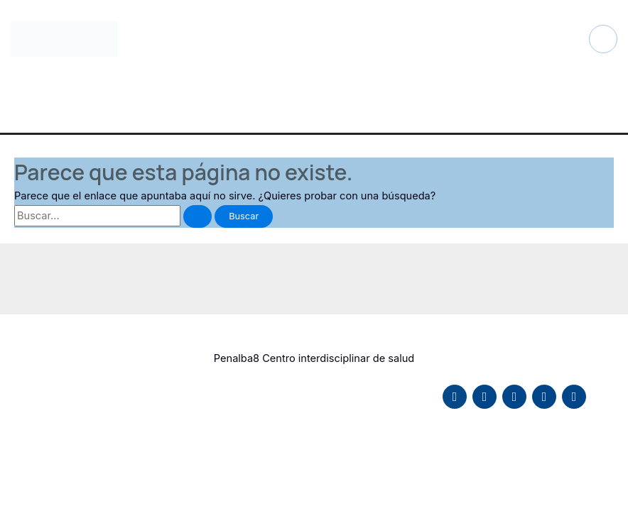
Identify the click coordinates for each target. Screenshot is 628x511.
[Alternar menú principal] (603, 39)
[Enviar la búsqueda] (197, 217)
